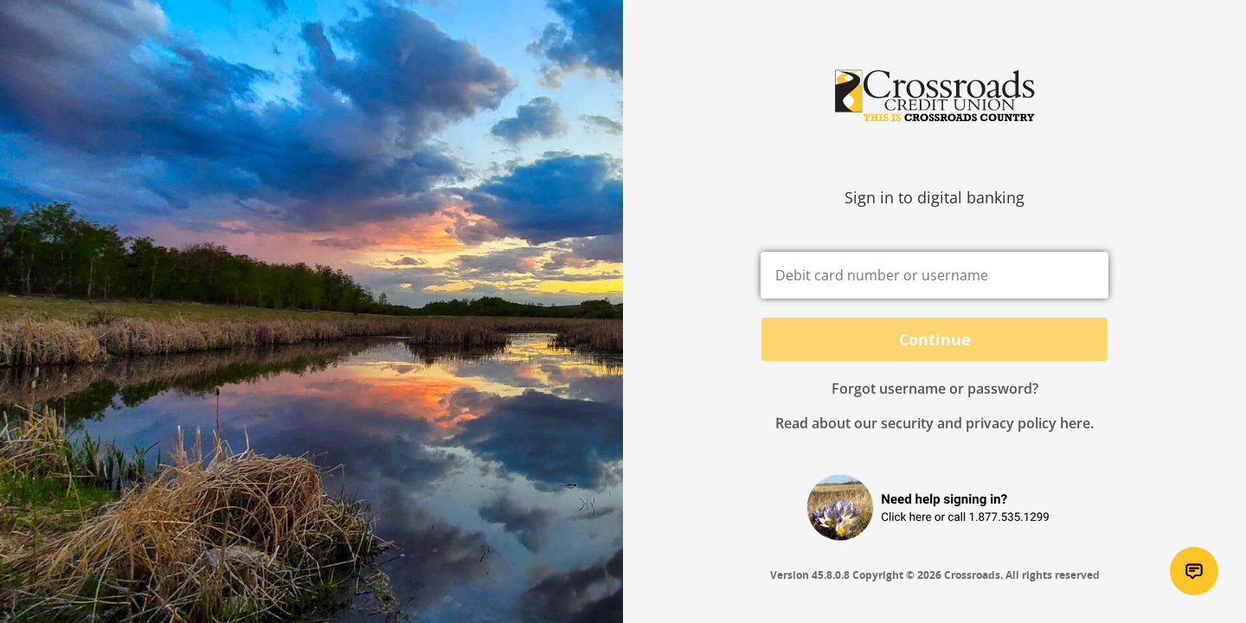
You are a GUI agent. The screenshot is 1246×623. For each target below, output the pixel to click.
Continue (935, 339)
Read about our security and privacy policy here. (934, 423)
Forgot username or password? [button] (935, 388)
